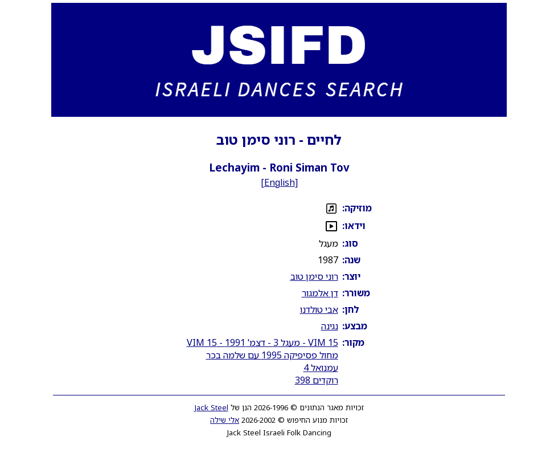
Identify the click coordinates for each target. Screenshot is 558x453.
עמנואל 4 (320, 367)
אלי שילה (224, 420)
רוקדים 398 (316, 380)
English (279, 182)
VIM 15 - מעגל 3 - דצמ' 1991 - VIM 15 (262, 342)
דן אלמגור (320, 293)
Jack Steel (211, 407)
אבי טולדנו (319, 309)
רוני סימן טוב (314, 276)
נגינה (329, 326)
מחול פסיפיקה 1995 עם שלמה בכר (272, 355)
